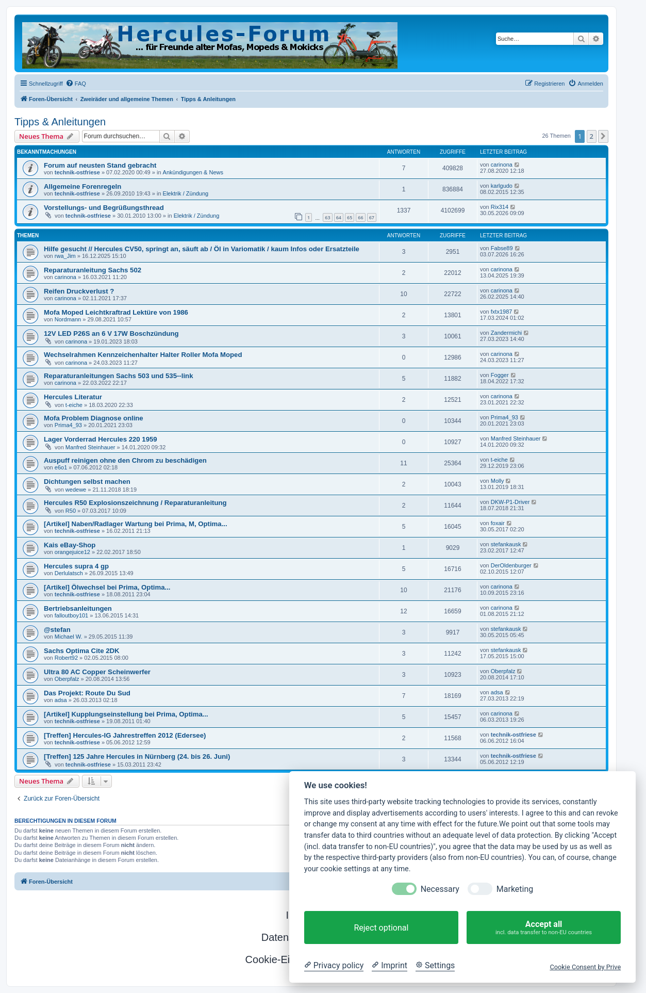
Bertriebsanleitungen (78, 608)
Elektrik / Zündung (186, 193)
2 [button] (591, 136)
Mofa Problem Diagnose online (93, 418)
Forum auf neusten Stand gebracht (100, 165)
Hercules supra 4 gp (76, 566)
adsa (61, 700)
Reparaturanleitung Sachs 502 (92, 270)
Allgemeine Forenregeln (82, 186)
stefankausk (506, 544)
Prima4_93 (68, 425)
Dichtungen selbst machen (87, 481)
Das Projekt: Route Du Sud (87, 693)
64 (338, 217)
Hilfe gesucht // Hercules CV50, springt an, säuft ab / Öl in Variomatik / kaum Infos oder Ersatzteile (201, 249)
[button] (603, 136)
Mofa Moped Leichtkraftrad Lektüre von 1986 (116, 312)
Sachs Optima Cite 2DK (82, 651)
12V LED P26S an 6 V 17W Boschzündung (111, 333)
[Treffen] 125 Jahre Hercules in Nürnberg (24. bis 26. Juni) (137, 756)
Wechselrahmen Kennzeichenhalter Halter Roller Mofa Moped (143, 355)
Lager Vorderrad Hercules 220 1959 (100, 439)
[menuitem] (75, 83)
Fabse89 (502, 248)
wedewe (75, 489)
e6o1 (61, 467)
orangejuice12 (72, 552)
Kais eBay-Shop (69, 545)
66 (360, 217)
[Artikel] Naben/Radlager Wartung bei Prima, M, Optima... (135, 524)
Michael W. (68, 636)
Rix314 (499, 207)
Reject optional (381, 928)
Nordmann (68, 319)
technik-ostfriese (77, 172)
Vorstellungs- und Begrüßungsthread (104, 207)
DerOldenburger (511, 565)
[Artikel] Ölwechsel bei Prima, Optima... (107, 587)
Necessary (440, 889)
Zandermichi (506, 333)
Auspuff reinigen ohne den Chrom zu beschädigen (125, 460)
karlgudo (501, 186)
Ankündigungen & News (193, 172)
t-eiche (73, 405)
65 (349, 217)
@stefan (57, 629)
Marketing (514, 889)
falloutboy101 (71, 615)
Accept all (544, 927)
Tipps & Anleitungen (60, 121)
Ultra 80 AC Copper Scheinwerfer (97, 672)
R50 (70, 511)
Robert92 (66, 658)
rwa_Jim (65, 256)
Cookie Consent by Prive (585, 967)
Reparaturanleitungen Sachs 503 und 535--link (118, 376)
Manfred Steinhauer (90, 447)
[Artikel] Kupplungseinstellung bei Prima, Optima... (126, 714)
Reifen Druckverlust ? (79, 291)
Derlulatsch (69, 573)
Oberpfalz (67, 679)
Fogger (500, 375)
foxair (498, 523)
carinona (501, 164)
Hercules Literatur (73, 397)
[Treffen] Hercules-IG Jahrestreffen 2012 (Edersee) (125, 735)
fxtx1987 (501, 311)
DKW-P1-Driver (510, 502)
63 (327, 217)
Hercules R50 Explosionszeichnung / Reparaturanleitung (135, 503)
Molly (497, 481)
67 (371, 217)
